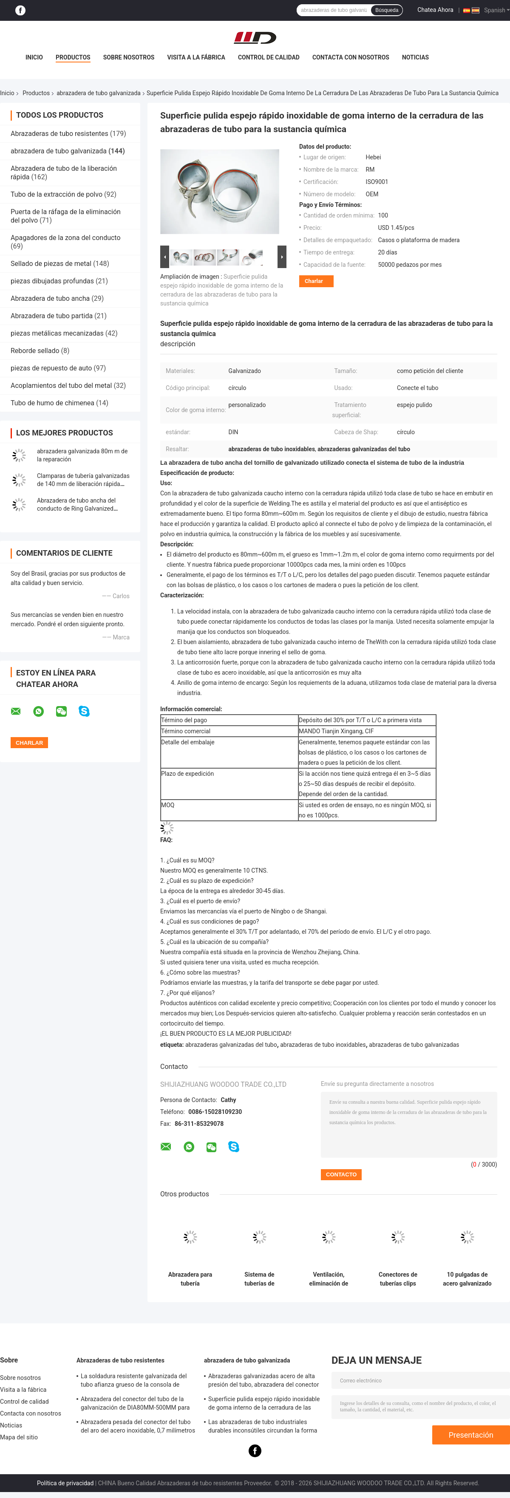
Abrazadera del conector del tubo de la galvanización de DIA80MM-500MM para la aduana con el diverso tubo (135, 1404)
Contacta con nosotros (350, 57)
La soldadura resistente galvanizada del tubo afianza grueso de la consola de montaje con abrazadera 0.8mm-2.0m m (134, 1382)
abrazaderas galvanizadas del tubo (231, 1044)
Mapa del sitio (19, 1437)
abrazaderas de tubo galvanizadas (414, 1044)
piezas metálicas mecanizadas (57, 333)
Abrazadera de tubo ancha (50, 298)
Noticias (415, 57)
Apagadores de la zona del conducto (66, 238)
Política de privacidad (65, 1483)
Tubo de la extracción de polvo (56, 194)
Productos (73, 57)
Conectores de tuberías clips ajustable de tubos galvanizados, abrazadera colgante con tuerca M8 (398, 1279)
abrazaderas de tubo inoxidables (323, 1044)
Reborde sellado (35, 351)
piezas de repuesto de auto (51, 368)
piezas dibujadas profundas (52, 281)
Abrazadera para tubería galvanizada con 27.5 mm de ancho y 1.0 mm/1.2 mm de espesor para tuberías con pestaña (190, 1279)
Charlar (314, 281)
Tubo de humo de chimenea (52, 403)
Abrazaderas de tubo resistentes (59, 134)
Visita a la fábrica (196, 57)
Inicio (34, 57)
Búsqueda (386, 10)
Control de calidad (269, 57)
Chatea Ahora (435, 9)
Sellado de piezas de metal (51, 264)
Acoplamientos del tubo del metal (61, 386)
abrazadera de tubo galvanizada (99, 93)
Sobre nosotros (129, 57)
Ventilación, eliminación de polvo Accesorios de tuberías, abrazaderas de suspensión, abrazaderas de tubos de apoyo (328, 1279)
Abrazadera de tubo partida (52, 316)
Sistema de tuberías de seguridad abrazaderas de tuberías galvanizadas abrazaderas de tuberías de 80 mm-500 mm (259, 1279)
